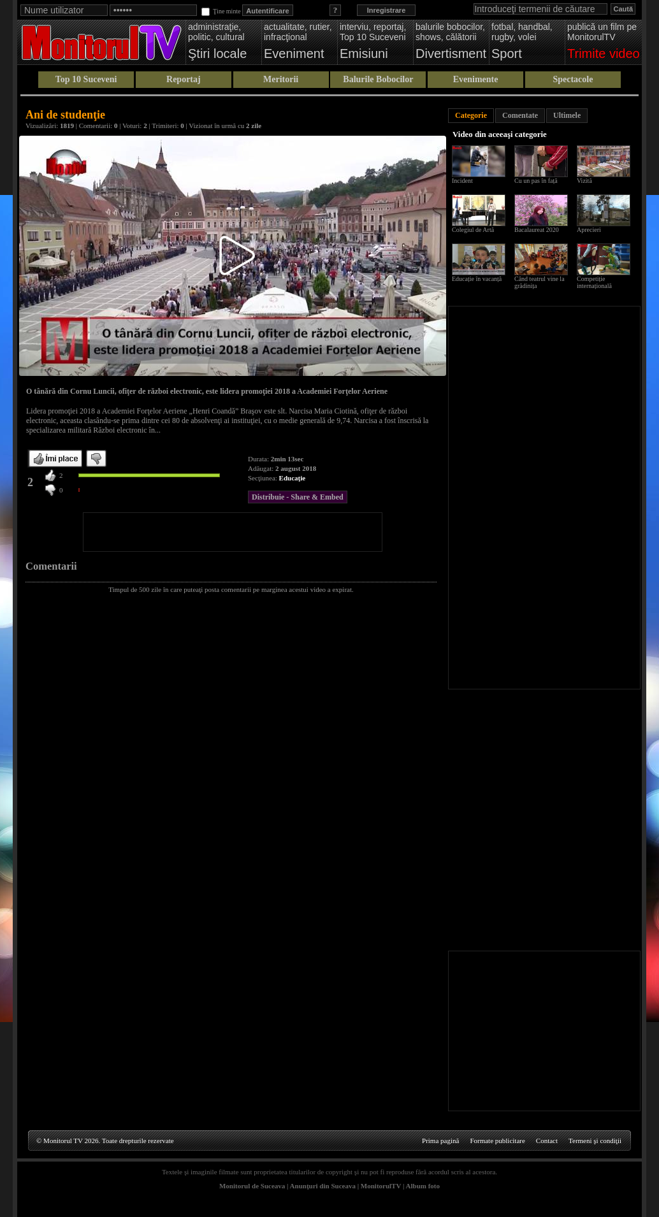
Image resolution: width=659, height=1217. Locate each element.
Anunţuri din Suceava (323, 1186)
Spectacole (573, 79)
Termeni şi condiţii (594, 1140)
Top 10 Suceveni (86, 79)
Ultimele (567, 115)
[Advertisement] (232, 532)
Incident (462, 180)
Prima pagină (440, 1140)
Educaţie (292, 478)
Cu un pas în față (536, 180)
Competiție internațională (594, 282)
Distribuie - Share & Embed (298, 497)
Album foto (423, 1186)
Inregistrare (386, 10)
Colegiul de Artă (473, 229)
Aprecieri (589, 229)
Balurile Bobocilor (378, 79)
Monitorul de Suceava (252, 1186)
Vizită (584, 180)
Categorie (471, 115)
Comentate (520, 115)
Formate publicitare (497, 1140)
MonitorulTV (381, 1186)
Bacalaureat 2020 (536, 229)
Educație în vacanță (477, 278)
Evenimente (475, 79)
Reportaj (183, 79)
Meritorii (280, 79)
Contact (547, 1140)
